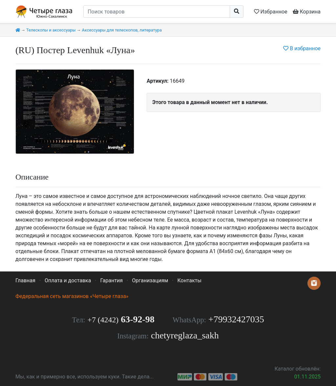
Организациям (150, 280)
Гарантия (111, 280)
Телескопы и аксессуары (51, 30)
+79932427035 (236, 319)
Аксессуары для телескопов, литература (122, 30)
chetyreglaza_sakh (185, 335)
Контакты (189, 280)
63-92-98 (121, 319)
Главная (25, 280)
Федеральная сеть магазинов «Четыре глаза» (71, 296)
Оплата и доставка (68, 280)
